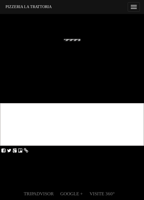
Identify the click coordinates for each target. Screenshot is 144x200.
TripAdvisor (39, 193)
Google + (71, 193)
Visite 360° (102, 193)
